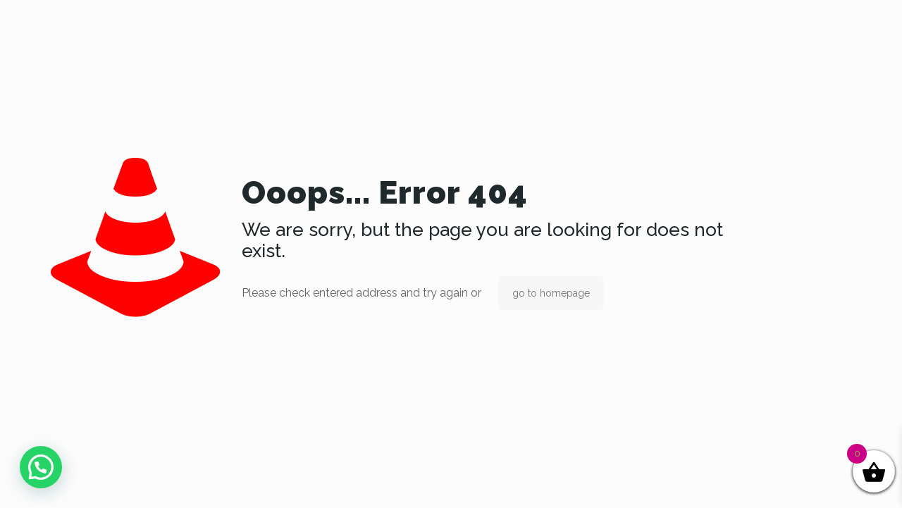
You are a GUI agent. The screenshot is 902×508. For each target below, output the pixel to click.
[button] (41, 467)
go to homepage (551, 293)
